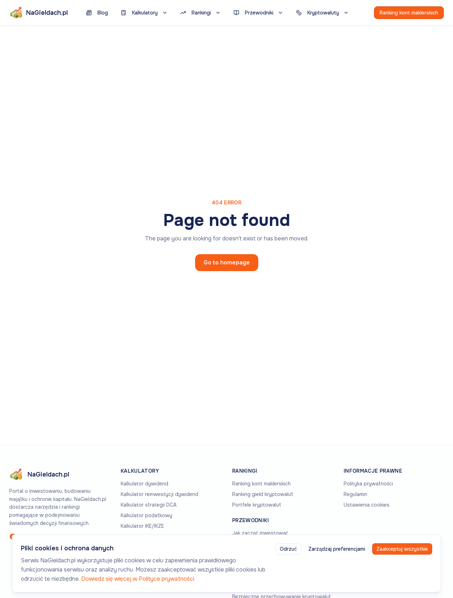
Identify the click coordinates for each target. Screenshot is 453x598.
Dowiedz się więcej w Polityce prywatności (137, 578)
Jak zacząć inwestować (260, 533)
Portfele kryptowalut (256, 505)
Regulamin (355, 494)
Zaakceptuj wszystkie (402, 549)
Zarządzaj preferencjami (336, 549)
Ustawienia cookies (366, 505)
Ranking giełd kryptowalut (262, 494)
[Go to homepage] (59, 474)
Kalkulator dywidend (144, 483)
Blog (97, 13)
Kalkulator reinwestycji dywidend (159, 494)
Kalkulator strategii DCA (148, 505)
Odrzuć (288, 549)
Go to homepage (227, 262)
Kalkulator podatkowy (146, 515)
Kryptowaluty (322, 13)
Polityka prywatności (368, 483)
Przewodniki (258, 13)
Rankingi (200, 13)
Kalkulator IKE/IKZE (142, 526)
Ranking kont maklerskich (409, 13)
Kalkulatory (144, 13)
